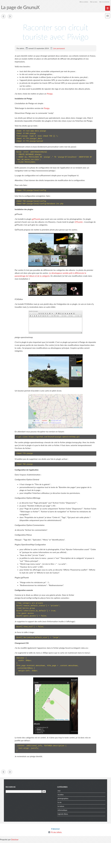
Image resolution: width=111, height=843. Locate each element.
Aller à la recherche (103, 2)
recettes (61, 796)
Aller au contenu (79, 2)
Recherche (11, 788)
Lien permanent (59, 49)
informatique (62, 811)
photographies (63, 799)
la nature (61, 807)
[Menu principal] (107, 8)
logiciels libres (63, 815)
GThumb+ (79, 222)
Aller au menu (90, 2)
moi (59, 792)
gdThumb (36, 219)
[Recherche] (24, 792)
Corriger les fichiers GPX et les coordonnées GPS (10, 16)
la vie (60, 803)
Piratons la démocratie (3, 16)
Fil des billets (56, 833)
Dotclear (14, 840)
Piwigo (50, 94)
